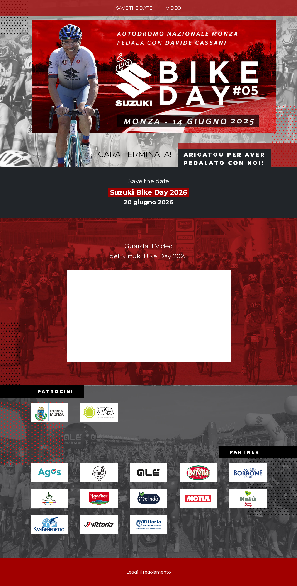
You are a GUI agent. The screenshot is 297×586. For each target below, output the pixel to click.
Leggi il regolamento (148, 572)
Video (173, 8)
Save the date (134, 8)
